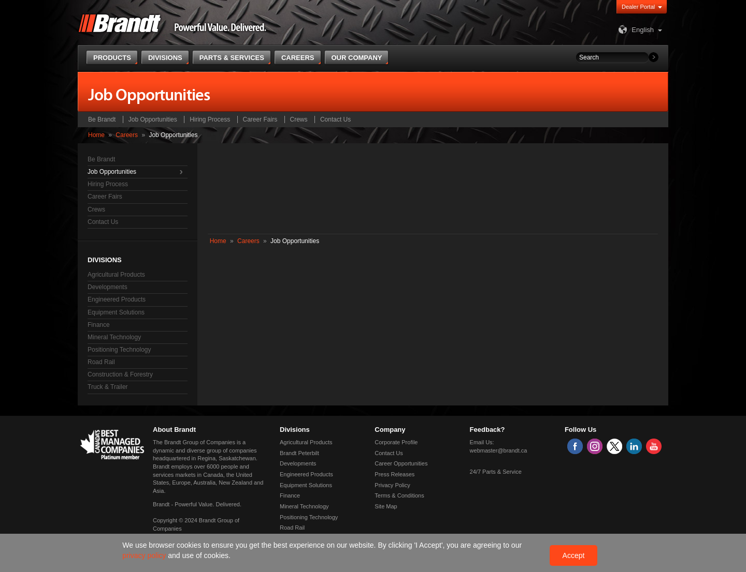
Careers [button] (297, 58)
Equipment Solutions (116, 312)
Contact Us (335, 119)
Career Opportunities (401, 463)
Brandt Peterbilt (299, 453)
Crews (299, 119)
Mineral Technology (114, 337)
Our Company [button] (357, 58)
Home (96, 135)
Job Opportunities (152, 119)
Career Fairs (260, 119)
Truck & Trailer (108, 386)
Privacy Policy (392, 485)
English (635, 30)
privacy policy (145, 555)
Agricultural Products (116, 274)
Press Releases (394, 474)
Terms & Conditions (399, 495)
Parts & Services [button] (231, 58)
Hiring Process (210, 119)
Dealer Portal (638, 7)
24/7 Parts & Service (496, 472)
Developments (107, 287)
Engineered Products (117, 299)
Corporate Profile (396, 442)
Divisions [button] (165, 58)
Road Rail (101, 362)
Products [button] (112, 58)
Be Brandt (102, 119)
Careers (127, 135)
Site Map (386, 506)
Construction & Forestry (120, 374)
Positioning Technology (119, 349)
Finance (99, 324)
